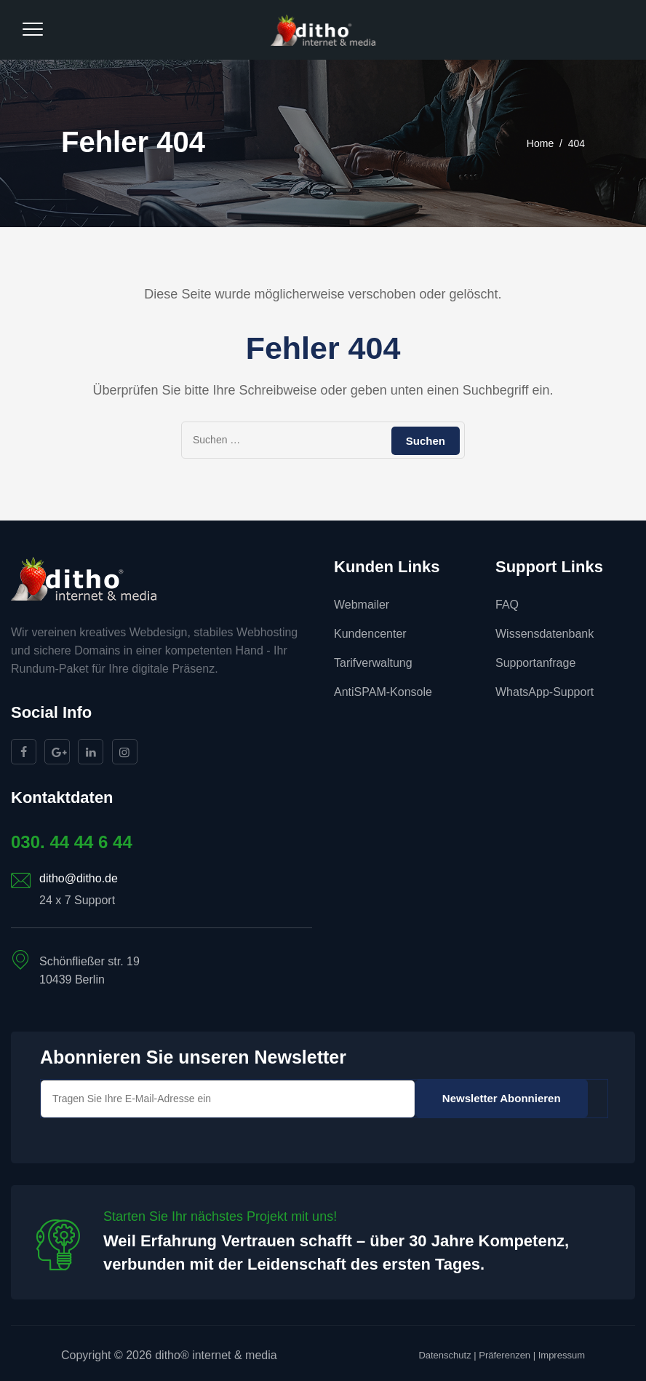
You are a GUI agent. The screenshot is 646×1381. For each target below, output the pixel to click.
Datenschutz (444, 1355)
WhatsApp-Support (544, 692)
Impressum (561, 1355)
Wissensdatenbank (544, 634)
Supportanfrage (535, 663)
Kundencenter (370, 634)
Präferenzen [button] (504, 1355)
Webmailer (361, 604)
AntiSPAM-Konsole (383, 692)
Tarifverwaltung (373, 663)
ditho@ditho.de (78, 878)
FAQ (507, 604)
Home (540, 143)
